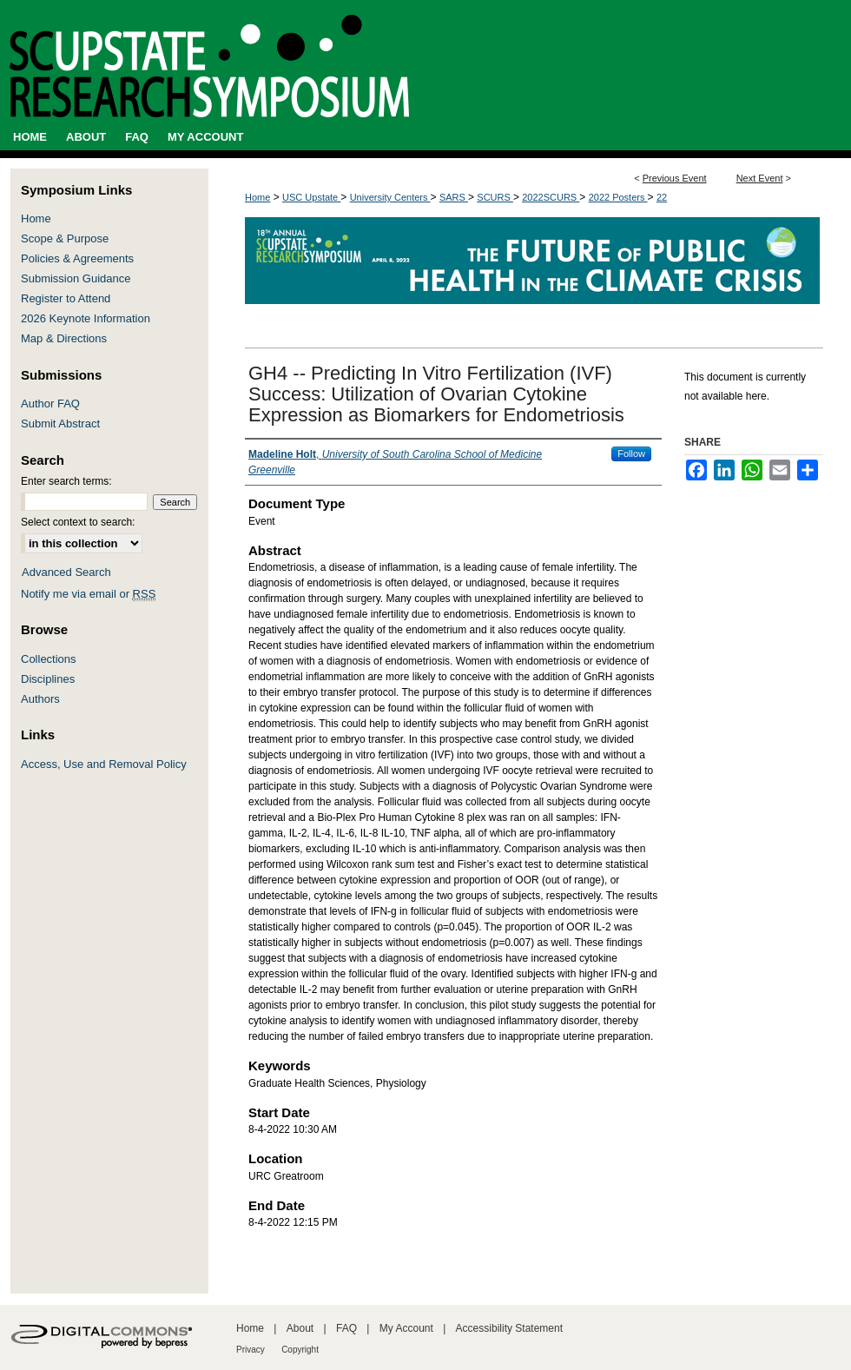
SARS (453, 197)
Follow (631, 453)
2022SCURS (550, 197)
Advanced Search (66, 572)
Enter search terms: (66, 481)
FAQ (346, 1328)
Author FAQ (50, 403)
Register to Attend (65, 298)
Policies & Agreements (77, 258)
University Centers (390, 197)
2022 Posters (618, 197)
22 (661, 197)
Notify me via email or (88, 593)
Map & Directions (64, 338)
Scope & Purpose (65, 238)
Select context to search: (78, 522)
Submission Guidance (75, 278)
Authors (40, 698)
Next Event (759, 178)
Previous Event (675, 178)
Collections (48, 658)
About (300, 1328)
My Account (406, 1328)
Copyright (300, 1349)
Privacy (250, 1349)
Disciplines (48, 678)
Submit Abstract (60, 423)
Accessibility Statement (509, 1328)
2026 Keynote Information (85, 318)
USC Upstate (311, 197)
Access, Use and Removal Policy (104, 764)
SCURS (495, 197)
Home (257, 197)
